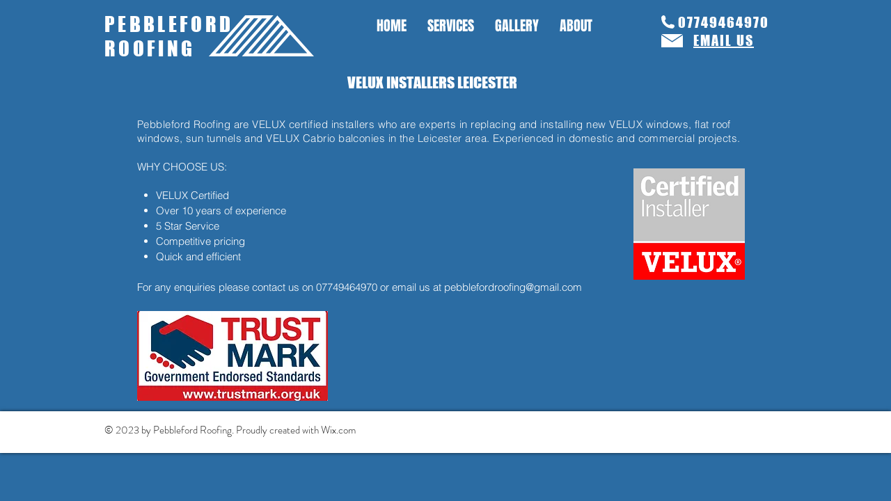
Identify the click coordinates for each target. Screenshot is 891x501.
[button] (450, 26)
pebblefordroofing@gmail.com (513, 287)
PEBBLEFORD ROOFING (169, 36)
